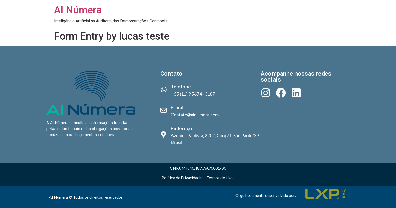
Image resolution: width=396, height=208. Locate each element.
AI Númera (78, 10)
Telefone (181, 87)
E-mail (178, 107)
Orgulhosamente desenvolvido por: (265, 195)
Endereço (181, 128)
